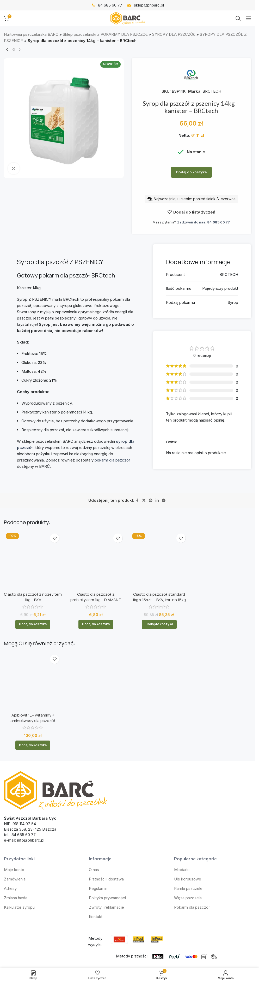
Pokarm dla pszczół (191, 825)
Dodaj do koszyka (191, 172)
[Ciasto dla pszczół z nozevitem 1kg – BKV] (33, 534)
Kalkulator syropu (19, 825)
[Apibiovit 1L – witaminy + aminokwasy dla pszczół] (33, 617)
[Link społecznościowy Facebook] (137, 500)
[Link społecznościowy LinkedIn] (157, 500)
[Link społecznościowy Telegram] (163, 500)
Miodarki (181, 787)
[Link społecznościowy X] (143, 500)
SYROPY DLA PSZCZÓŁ (173, 34)
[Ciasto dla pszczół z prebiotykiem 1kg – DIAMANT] (96, 537)
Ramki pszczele (188, 806)
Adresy (10, 806)
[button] (32, 572)
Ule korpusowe (187, 797)
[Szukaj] (238, 18)
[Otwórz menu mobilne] (248, 18)
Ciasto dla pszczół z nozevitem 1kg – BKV (33, 545)
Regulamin (98, 806)
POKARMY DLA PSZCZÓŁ (124, 34)
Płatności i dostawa (106, 797)
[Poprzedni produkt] (7, 50)
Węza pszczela (188, 815)
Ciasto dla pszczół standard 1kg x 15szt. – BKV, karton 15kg (159, 550)
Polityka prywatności (107, 815)
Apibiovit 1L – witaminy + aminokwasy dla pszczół (33, 635)
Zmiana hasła (15, 815)
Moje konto (14, 787)
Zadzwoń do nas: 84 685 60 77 (203, 222)
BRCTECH (211, 91)
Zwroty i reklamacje (106, 825)
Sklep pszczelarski (79, 34)
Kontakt (95, 834)
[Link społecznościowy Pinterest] (150, 500)
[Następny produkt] (19, 50)
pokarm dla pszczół (112, 460)
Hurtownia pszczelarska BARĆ (31, 34)
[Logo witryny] (127, 17)
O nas (94, 787)
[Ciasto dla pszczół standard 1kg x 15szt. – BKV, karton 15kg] (159, 537)
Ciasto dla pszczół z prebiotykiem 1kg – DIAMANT (95, 550)
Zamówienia (15, 797)
